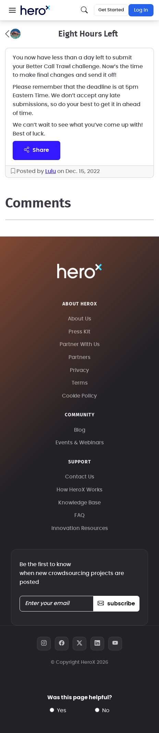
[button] (12, 10)
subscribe (116, 604)
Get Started (111, 10)
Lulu (50, 171)
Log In (141, 10)
